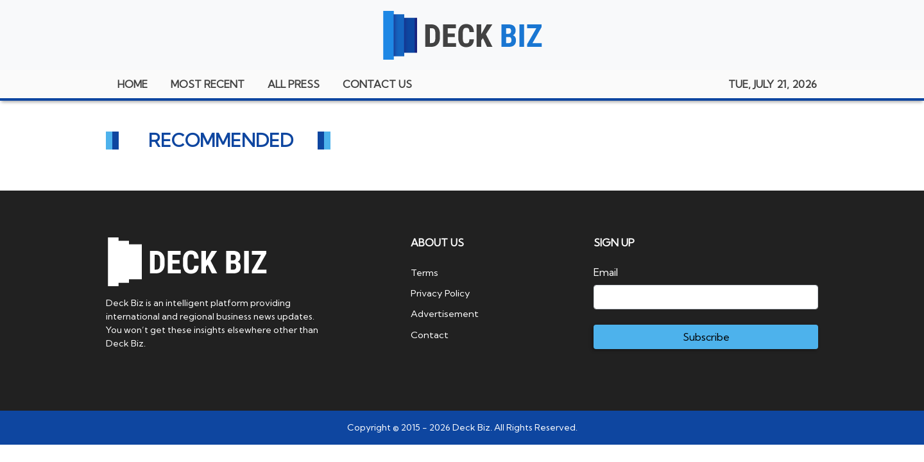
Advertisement (447, 313)
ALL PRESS (294, 84)
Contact (430, 333)
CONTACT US (377, 84)
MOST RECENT (207, 84)
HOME (132, 84)
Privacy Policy (442, 292)
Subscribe (706, 336)
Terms (426, 272)
